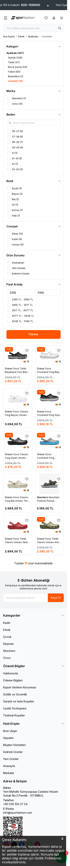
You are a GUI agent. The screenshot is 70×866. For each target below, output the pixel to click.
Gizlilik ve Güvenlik (15, 694)
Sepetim (8, 738)
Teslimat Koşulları (14, 715)
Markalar (8, 773)
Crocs (8, 368)
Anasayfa (9, 766)
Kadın (6, 622)
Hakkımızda (10, 673)
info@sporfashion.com (17, 812)
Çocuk (7, 636)
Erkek (21, 36)
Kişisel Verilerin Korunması (19, 687)
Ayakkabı (33, 36)
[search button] (59, 28)
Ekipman (8, 643)
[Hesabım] (54, 18)
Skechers (43, 497)
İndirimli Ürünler (13, 752)
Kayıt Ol (56, 597)
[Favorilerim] (46, 18)
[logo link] (26, 18)
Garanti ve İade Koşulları (18, 701)
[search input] (33, 28)
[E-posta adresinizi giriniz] (33, 597)
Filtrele (33, 334)
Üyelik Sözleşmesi (14, 708)
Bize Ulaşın (10, 731)
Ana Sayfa (9, 36)
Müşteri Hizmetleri (14, 745)
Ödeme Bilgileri (13, 680)
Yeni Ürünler (11, 759)
